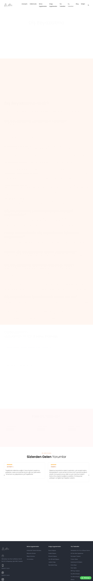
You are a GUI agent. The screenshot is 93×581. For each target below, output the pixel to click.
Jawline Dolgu (52, 547)
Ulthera (72, 564)
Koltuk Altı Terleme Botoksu (34, 535)
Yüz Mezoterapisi (75, 561)
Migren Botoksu (31, 541)
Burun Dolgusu (52, 535)
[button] (4, 462)
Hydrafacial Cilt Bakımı (76, 547)
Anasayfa (25, 4)
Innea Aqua (74, 549)
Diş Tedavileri (73, 5)
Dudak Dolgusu (52, 538)
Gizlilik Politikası (26, 579)
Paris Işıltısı (74, 552)
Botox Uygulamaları (44, 5)
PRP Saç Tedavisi (75, 555)
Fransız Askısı (74, 544)
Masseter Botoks (31, 538)
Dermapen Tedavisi (75, 541)
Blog (80, 4)
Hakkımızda (34, 4)
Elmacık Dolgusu (52, 541)
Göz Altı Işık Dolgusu (53, 544)
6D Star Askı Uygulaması (77, 538)
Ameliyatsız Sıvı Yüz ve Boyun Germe (80, 535)
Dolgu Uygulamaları (55, 5)
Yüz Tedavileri (65, 5)
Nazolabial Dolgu (52, 549)
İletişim (86, 4)
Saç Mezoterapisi (75, 558)
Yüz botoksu (30, 544)
